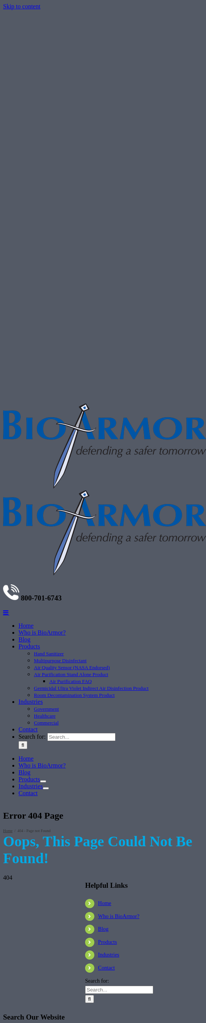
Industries (108, 955)
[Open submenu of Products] (43, 781)
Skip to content (21, 6)
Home (104, 903)
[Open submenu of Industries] (46, 788)
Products (107, 942)
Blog (103, 929)
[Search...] (81, 737)
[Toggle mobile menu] (6, 612)
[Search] (22, 745)
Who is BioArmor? (118, 916)
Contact (106, 968)
